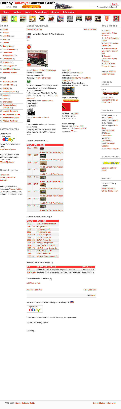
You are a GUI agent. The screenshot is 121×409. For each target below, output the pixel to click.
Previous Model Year (34, 29)
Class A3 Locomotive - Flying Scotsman (109, 58)
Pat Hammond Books (11, 114)
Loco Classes (8, 49)
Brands (6, 43)
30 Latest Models (10, 72)
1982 (29, 184)
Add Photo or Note (34, 283)
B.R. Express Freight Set (46, 224)
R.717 (36, 170)
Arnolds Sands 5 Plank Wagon (44, 70)
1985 (29, 206)
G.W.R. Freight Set (44, 235)
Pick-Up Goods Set (44, 251)
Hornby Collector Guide (25, 403)
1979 (29, 162)
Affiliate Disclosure (10, 121)
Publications (41, 12)
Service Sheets (9, 92)
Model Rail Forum (108, 188)
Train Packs (109, 131)
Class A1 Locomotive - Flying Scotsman (109, 33)
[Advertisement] (30, 366)
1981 (29, 177)
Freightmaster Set (43, 229)
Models (17, 12)
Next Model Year (90, 29)
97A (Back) (31, 272)
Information (68, 12)
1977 (69, 70)
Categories (7, 46)
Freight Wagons (113, 148)
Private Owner (47, 101)
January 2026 (78, 126)
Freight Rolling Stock (43, 78)
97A (28, 270)
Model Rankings (9, 69)
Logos (5, 95)
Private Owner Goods (41, 118)
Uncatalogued (8, 66)
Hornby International (7, 177)
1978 (29, 155)
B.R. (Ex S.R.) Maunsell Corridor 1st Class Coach (110, 99)
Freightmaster (42, 227)
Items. (116, 120)
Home (6, 12)
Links (5, 99)
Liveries (6, 62)
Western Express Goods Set (47, 256)
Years (27, 12)
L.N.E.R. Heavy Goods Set (47, 248)
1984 (29, 199)
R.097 (80, 73)
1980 (29, 170)
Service (55, 12)
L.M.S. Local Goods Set (46, 245)
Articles (6, 88)
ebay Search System (11, 118)
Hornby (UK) (5, 175)
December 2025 (80, 129)
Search (6, 33)
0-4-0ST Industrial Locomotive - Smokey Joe (110, 51)
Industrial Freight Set (45, 243)
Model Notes (8, 85)
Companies (7, 59)
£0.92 (76, 113)
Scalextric (3, 180)
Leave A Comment (10, 111)
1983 (29, 191)
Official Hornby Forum (110, 191)
